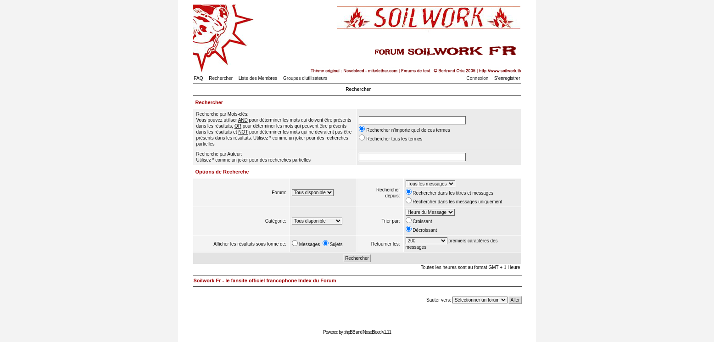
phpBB (349, 332)
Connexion (478, 78)
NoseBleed (372, 332)
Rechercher (221, 78)
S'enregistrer (507, 78)
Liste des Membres (258, 78)
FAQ (198, 78)
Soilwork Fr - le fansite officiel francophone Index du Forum (265, 280)
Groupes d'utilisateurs (305, 78)
